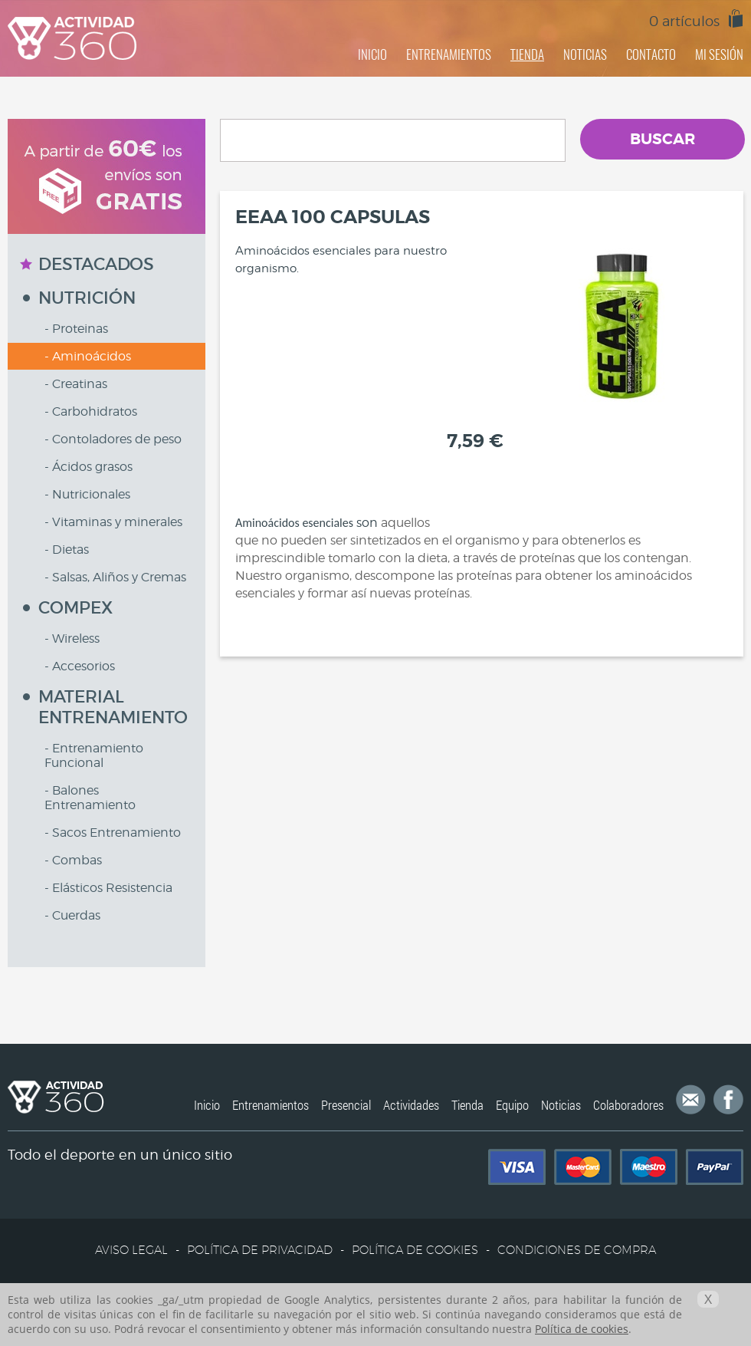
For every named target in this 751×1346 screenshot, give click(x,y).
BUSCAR (662, 139)
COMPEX (75, 607)
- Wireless (72, 638)
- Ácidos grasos (88, 466)
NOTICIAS (585, 54)
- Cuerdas (72, 915)
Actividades (411, 1105)
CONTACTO (651, 54)
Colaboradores (628, 1105)
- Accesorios (79, 666)
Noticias (561, 1105)
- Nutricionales (87, 494)
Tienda (467, 1105)
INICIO (372, 54)
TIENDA (527, 54)
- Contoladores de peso (113, 439)
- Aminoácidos (87, 356)
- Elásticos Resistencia (108, 887)
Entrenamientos (270, 1105)
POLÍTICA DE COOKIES (415, 1249)
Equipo (512, 1105)
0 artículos (684, 21)
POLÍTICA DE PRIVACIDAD (260, 1249)
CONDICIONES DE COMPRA (576, 1249)
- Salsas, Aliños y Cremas (115, 577)
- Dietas (66, 549)
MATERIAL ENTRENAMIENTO (113, 707)
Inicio (207, 1105)
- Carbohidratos (90, 411)
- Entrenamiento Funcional (93, 755)
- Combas (73, 860)
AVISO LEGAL (131, 1249)
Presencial (346, 1105)
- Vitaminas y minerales (113, 522)
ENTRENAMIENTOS (448, 54)
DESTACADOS (96, 264)
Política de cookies (581, 1328)
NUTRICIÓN (87, 298)
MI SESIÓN (719, 54)
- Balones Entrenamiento (90, 797)
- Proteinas (76, 328)
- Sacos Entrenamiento (112, 832)
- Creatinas (75, 384)
